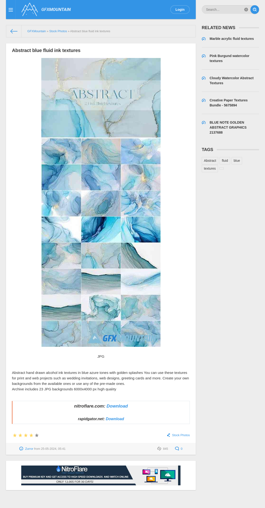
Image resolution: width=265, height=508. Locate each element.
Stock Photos (181, 435)
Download (117, 405)
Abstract (210, 160)
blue (237, 160)
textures (210, 168)
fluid (225, 160)
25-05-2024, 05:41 (53, 448)
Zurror (29, 448)
